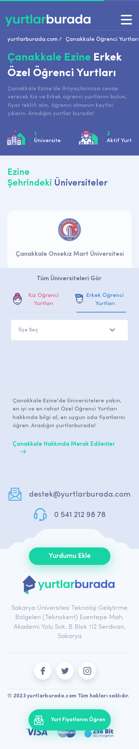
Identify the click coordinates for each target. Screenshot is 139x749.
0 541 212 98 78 (80, 515)
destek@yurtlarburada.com (79, 494)
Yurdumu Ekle (70, 556)
